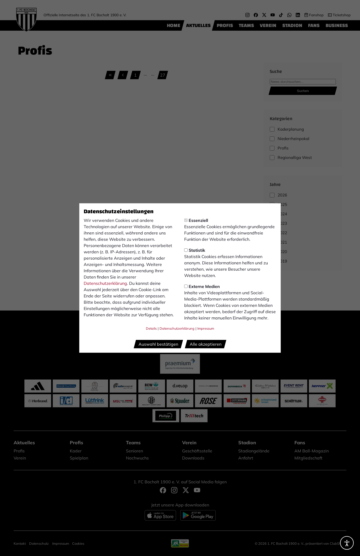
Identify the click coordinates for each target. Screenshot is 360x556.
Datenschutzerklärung (105, 283)
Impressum (205, 328)
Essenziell (196, 220)
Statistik (194, 250)
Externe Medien (202, 286)
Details (151, 328)
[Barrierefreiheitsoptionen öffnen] (347, 543)
